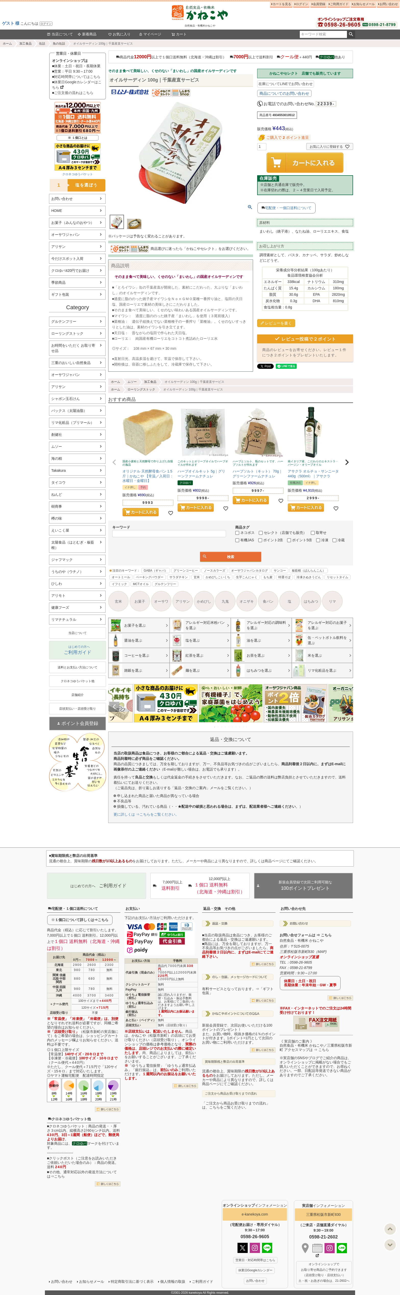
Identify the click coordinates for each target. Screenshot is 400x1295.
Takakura (58, 470)
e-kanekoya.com (255, 1214)
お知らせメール (364, 4)
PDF (318, 1023)
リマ (332, 601)
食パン (268, 601)
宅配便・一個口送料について (288, 208)
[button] (114, 462)
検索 (351, 34)
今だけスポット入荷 (67, 259)
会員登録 (319, 4)
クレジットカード (138, 984)
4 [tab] (225, 727)
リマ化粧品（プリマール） (72, 423)
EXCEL (333, 1023)
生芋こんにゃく (246, 577)
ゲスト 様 (10, 23)
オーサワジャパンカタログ (249, 570)
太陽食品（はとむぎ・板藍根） (72, 545)
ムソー (56, 446)
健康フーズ (60, 607)
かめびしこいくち (218, 577)
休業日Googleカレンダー (255, 1270)
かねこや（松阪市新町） (151, 1035)
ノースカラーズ (214, 570)
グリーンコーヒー (185, 570)
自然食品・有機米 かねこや (301, 940)
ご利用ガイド (339, 4)
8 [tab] (240, 727)
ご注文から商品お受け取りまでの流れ (231, 1093)
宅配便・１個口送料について (73, 909)
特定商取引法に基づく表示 (132, 1281)
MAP (321, 952)
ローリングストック (67, 333)
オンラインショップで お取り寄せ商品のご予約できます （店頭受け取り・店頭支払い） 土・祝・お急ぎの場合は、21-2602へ (323, 1272)
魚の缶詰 (59, 43)
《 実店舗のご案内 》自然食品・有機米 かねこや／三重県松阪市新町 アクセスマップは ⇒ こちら (316, 1045)
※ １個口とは (77, 138)
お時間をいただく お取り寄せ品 (73, 348)
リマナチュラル (63, 619)
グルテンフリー (63, 321)
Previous (114, 707)
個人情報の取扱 (172, 1281)
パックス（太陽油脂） (69, 411)
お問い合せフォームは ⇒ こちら (306, 935)
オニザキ (247, 601)
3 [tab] (222, 727)
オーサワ (161, 601)
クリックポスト (61, 1158)
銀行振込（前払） (132, 1013)
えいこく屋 (60, 530)
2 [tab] (218, 727)
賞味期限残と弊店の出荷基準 (225, 1061)
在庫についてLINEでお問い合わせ (285, 84)
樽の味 (56, 518)
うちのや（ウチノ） (67, 572)
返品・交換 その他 (219, 909)
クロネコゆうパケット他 (69, 1119)
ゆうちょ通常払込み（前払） (139, 1004)
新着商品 (87, 34)
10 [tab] (247, 727)
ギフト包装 (60, 294)
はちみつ (311, 601)
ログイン (46, 23)
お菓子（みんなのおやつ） (72, 223)
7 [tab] (236, 727)
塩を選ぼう (74, 185)
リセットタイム (337, 577)
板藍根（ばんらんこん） (309, 570)
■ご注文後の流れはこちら (72, 93)
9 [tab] (243, 727)
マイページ (150, 34)
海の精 (56, 458)
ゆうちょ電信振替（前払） (138, 996)
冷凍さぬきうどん (308, 577)
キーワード (121, 527)
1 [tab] (215, 727)
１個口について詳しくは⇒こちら (81, 920)
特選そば (284, 577)
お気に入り (119, 34)
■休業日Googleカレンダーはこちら (77, 84)
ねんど (56, 494)
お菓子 (139, 601)
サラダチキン (178, 577)
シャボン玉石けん (65, 399)
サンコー (280, 570)
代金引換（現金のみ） (141, 972)
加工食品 (25, 43)
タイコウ (58, 482)
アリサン (58, 247)
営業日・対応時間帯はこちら (255, 1260)
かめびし (204, 601)
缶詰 (42, 43)
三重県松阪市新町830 (323, 1214)
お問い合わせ (389, 4)
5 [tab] (229, 727)
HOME (56, 211)
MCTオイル (141, 584)
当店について (60, 34)
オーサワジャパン (65, 235)
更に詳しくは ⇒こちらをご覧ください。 (146, 814)
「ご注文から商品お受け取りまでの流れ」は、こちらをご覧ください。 (236, 1105)
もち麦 (267, 577)
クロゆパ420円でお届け (70, 270)
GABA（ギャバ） (155, 570)
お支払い (133, 909)
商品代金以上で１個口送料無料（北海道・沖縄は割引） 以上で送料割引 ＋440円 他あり (230, 56)
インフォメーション (255, 1205)
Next (347, 707)
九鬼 (225, 601)
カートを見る (282, 4)
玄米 (197, 577)
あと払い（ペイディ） (141, 1020)
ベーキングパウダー (150, 577)
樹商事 (56, 506)
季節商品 (58, 282)
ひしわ (56, 584)
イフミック (119, 584)
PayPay (131, 989)
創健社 (56, 435)
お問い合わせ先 (293, 909)
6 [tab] (232, 727)
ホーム (7, 43)
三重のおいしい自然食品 (71, 363)
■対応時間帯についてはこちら (76, 77)
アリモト (58, 595)
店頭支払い (133, 1025)
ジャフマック (62, 560)
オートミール (121, 577)
